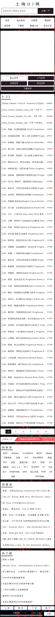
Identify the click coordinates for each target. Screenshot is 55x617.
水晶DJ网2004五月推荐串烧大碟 (18, 557)
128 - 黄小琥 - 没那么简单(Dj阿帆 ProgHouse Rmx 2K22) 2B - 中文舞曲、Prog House (24, 122)
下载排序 (27, 62)
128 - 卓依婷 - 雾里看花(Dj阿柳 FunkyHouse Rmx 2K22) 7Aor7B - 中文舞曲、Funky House (24, 168)
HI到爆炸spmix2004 (12, 587)
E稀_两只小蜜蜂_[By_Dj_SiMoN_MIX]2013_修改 (26, 513)
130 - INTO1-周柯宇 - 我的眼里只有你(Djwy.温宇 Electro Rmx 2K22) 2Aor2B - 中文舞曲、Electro (24, 155)
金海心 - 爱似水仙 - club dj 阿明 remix (21, 482)
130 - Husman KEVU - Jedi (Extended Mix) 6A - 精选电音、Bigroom (27, 500)
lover (43, 445)
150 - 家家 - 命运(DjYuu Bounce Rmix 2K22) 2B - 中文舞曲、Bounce (24, 351)
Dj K (34, 436)
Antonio (15, 427)
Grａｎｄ (16, 440)
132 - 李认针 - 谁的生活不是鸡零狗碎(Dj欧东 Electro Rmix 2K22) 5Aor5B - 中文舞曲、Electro (24, 364)
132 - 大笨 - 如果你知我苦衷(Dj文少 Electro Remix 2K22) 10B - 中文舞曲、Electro (24, 260)
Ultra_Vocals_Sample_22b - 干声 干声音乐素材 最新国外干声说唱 (24, 96)
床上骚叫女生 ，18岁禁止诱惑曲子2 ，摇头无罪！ (26, 545)
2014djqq (39, 450)
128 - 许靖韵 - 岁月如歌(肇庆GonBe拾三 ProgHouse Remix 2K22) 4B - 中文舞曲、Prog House (24, 299)
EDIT (5, 427)
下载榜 (21, 26)
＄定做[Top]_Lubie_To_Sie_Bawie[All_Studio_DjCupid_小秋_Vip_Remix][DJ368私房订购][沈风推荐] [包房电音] (27, 519)
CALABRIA (38, 431)
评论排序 (41, 57)
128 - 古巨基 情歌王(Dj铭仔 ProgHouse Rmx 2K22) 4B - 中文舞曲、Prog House (24, 207)
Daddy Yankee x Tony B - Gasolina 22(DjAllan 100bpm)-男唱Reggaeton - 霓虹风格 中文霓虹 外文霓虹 (24, 77)
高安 (13, 436)
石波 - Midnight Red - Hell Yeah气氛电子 (23, 506)
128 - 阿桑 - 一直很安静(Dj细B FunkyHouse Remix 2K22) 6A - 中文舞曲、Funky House (24, 227)
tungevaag (14, 445)
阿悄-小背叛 (8, 533)
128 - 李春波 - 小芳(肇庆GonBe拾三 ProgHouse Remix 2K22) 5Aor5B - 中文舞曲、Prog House (24, 305)
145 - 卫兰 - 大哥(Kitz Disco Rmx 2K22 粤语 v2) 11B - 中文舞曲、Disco (24, 188)
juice (25, 445)
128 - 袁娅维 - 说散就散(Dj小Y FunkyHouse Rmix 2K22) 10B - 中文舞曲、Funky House (24, 384)
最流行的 (24, 436)
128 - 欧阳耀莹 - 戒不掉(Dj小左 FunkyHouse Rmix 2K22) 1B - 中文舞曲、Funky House (24, 338)
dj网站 (6, 440)
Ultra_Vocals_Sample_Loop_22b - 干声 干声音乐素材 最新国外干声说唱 (24, 83)
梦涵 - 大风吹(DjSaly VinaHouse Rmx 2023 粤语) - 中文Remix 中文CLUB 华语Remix (27, 464)
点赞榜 (34, 20)
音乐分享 (48, 26)
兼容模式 (34, 597)
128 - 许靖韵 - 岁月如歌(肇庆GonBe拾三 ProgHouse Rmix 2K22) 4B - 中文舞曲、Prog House (24, 357)
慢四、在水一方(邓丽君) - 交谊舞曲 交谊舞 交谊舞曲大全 (27, 488)
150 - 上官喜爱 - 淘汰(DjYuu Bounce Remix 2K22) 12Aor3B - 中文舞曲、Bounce (24, 331)
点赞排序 (14, 57)
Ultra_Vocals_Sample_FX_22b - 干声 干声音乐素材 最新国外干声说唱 (24, 90)
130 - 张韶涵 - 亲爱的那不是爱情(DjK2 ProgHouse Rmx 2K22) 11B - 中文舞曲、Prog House (24, 149)
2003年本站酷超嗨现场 (13, 551)
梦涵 (50, 431)
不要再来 (7, 431)
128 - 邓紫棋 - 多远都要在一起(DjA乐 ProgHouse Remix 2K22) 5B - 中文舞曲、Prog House (24, 220)
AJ (50, 436)
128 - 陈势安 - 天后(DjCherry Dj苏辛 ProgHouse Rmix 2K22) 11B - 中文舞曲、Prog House (24, 390)
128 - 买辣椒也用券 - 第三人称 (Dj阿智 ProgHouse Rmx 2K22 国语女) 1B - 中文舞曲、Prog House (24, 109)
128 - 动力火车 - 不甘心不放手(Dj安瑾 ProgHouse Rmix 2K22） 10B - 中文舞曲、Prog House (24, 377)
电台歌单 (21, 20)
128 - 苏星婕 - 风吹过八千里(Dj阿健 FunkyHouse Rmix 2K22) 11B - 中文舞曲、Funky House (24, 396)
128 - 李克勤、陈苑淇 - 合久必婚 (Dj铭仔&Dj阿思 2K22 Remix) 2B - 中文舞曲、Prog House (24, 129)
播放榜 (48, 20)
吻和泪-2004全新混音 (12, 569)
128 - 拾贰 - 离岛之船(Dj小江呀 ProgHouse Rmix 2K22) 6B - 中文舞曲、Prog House (24, 370)
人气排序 (41, 51)
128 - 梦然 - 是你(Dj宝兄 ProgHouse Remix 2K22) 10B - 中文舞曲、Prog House (24, 253)
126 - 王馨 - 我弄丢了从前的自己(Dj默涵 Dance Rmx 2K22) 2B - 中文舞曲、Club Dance (24, 194)
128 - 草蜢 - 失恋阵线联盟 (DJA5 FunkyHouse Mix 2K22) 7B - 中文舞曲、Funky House (24, 103)
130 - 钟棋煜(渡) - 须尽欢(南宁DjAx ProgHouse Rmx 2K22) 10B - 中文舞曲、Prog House (24, 142)
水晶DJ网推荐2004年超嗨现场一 (18, 575)
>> (46, 405)
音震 (18, 431)
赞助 (26, 597)
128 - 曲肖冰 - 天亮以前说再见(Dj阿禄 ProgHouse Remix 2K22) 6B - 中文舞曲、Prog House (24, 233)
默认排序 (14, 51)
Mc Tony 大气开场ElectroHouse (18, 476)
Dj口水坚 (34, 445)
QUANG (35, 440)
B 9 (5, 436)
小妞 (50, 440)
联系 (19, 597)
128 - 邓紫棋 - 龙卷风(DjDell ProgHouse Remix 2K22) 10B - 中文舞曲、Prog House (24, 246)
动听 (13, 450)
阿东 (43, 436)
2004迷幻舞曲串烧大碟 (13, 581)
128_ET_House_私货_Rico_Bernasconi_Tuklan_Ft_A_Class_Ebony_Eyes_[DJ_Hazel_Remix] (27, 470)
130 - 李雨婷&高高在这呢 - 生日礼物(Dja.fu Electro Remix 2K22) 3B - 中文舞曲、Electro (24, 292)
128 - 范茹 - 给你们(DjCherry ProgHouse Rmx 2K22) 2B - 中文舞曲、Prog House (24, 201)
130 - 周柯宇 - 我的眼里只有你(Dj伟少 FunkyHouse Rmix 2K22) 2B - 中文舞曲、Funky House (24, 344)
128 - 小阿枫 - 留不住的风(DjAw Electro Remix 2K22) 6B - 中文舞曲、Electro (24, 312)
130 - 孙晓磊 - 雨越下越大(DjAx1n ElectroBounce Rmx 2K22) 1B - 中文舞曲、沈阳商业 (24, 116)
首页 (7, 20)
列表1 (49, 614)
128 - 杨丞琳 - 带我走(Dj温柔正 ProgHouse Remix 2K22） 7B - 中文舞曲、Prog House (24, 325)
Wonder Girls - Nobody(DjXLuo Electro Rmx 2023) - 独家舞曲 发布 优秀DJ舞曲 (27, 539)
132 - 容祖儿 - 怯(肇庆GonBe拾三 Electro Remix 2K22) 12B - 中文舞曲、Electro (24, 273)
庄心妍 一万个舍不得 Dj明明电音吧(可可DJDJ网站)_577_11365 (27, 494)
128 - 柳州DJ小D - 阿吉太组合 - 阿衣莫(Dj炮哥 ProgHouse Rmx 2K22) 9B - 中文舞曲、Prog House (24, 136)
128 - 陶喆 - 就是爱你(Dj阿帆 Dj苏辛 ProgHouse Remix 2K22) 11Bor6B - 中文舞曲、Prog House (24, 266)
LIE (50, 445)
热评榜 (7, 26)
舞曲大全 (34, 26)
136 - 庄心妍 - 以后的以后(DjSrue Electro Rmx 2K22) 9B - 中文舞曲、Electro (24, 181)
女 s (4, 445)
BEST (39, 427)
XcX (26, 431)
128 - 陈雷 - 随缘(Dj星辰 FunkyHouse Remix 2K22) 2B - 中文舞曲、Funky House (24, 279)
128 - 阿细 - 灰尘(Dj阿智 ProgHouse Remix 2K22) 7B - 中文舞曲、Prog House (24, 318)
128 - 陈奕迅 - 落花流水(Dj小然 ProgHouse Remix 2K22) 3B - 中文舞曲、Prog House (24, 214)
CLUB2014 (28, 427)
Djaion (49, 427)
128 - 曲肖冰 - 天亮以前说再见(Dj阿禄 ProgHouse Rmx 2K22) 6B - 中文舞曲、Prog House (24, 162)
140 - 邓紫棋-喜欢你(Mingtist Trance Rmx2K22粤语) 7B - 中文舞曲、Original (24, 175)
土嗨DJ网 (28, 4)
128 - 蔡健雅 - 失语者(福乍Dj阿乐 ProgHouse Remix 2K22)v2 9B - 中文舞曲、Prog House (24, 240)
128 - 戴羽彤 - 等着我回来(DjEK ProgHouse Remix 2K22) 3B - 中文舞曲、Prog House (24, 286)
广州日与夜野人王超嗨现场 (15, 563)
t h (43, 440)
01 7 (26, 440)
